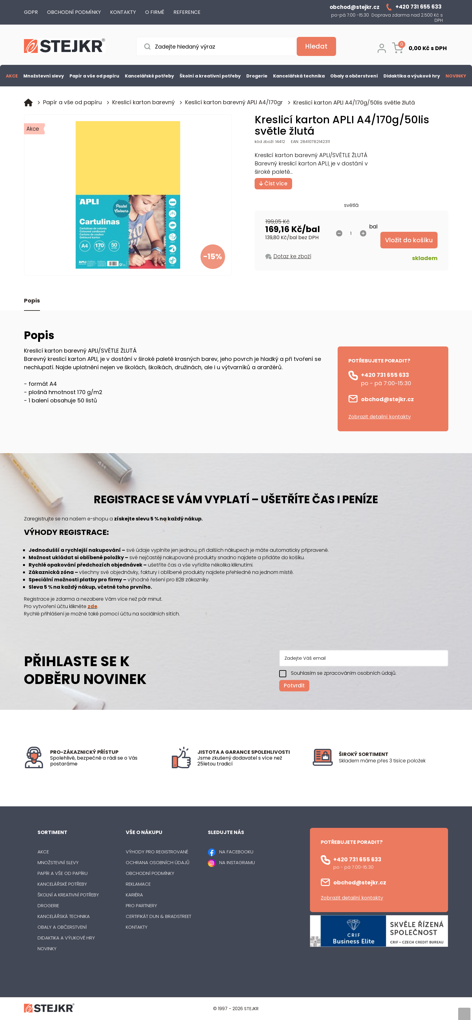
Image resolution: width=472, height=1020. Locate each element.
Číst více (273, 183)
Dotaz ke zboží (292, 256)
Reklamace (138, 884)
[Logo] (64, 46)
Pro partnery (141, 905)
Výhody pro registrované (157, 851)
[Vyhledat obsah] (316, 46)
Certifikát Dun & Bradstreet (158, 916)
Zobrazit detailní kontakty (379, 416)
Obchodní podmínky (150, 873)
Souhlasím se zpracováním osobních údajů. (343, 673)
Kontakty (137, 927)
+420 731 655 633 (385, 375)
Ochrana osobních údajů (157, 862)
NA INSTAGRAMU (237, 862)
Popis (32, 300)
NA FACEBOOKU (236, 851)
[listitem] (393, 761)
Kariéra (134, 895)
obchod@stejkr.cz (387, 399)
